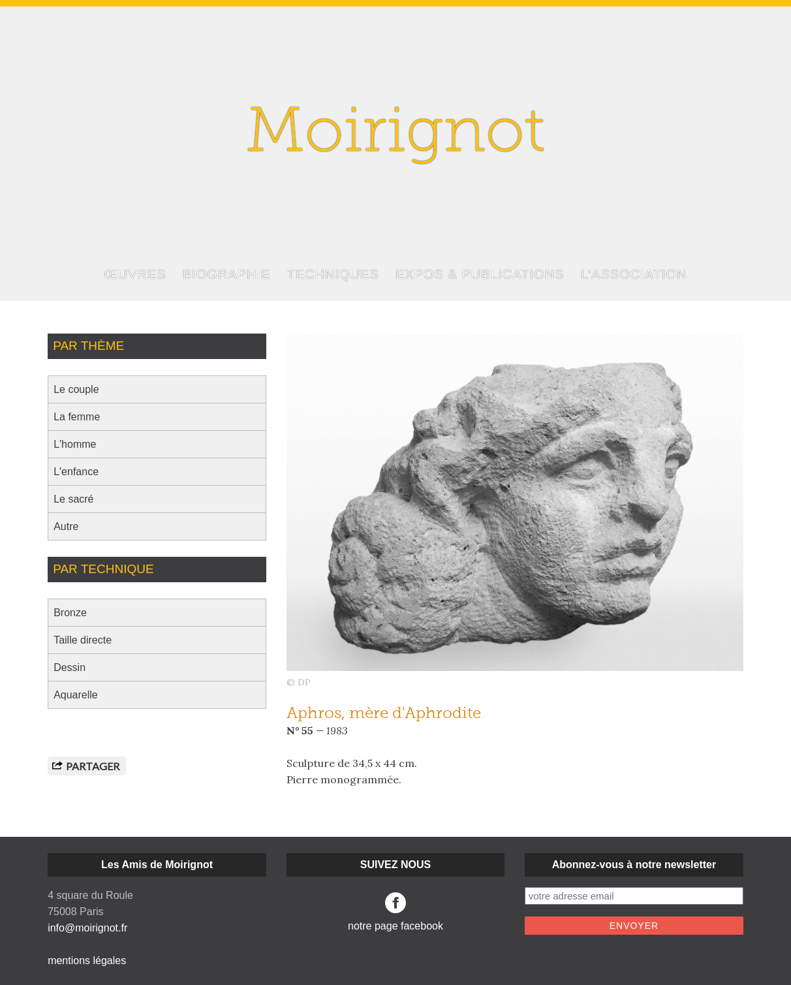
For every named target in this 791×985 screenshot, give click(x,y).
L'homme (75, 444)
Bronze (70, 612)
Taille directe (83, 640)
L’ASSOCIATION (634, 274)
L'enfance (76, 471)
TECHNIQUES (333, 274)
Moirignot (395, 135)
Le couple (76, 389)
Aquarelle (76, 694)
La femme (77, 416)
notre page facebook (395, 911)
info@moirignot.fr (87, 927)
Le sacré (73, 499)
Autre (66, 526)
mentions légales (87, 960)
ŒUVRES (135, 274)
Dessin (69, 667)
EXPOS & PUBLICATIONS (480, 274)
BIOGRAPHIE (226, 274)
